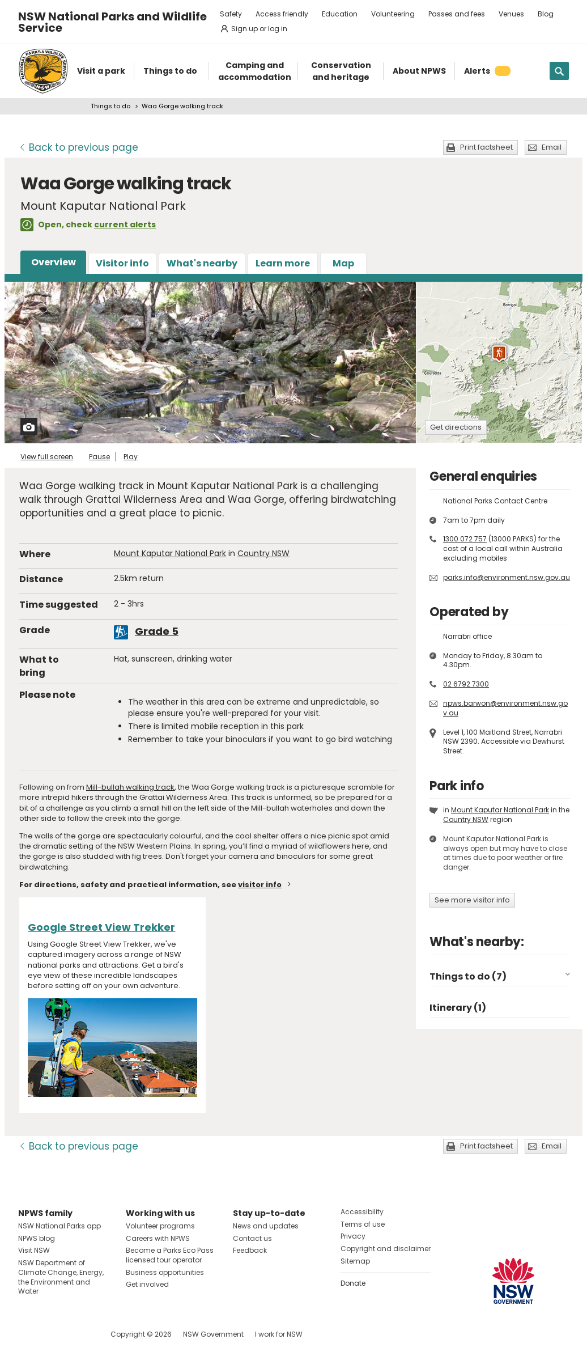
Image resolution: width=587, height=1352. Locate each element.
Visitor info (122, 263)
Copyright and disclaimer (386, 1248)
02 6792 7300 (466, 684)
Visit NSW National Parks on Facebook (28, 1334)
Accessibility (362, 1212)
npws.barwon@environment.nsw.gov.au (505, 708)
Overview (53, 262)
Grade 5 (156, 631)
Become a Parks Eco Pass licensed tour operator (170, 1255)
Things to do (110, 106)
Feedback (250, 1250)
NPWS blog (36, 1238)
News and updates (266, 1226)
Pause (99, 456)
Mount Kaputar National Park (170, 553)
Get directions (456, 427)
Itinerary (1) (457, 1007)
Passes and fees (456, 14)
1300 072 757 (465, 539)
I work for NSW (279, 1334)
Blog (546, 14)
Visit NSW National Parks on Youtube (77, 1334)
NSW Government (213, 1334)
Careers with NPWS (158, 1238)
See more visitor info (472, 900)
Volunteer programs (160, 1226)
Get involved (147, 1284)
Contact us (252, 1238)
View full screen (46, 456)
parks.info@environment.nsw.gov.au (506, 577)
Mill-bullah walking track (130, 787)
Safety (231, 14)
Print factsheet (486, 147)
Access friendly (282, 14)
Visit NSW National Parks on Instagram (52, 1334)
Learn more (283, 263)
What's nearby (202, 263)
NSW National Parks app (59, 1226)
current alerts (125, 224)
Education (340, 14)
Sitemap (355, 1261)
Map (343, 263)
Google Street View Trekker (101, 927)
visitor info (260, 884)
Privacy (353, 1236)
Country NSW (263, 553)
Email (552, 147)
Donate (353, 1283)
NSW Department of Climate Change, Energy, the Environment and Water (61, 1277)
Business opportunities (165, 1272)
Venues (511, 14)
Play (131, 456)
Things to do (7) (468, 976)
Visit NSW (34, 1250)
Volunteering (393, 14)
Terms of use (363, 1224)
